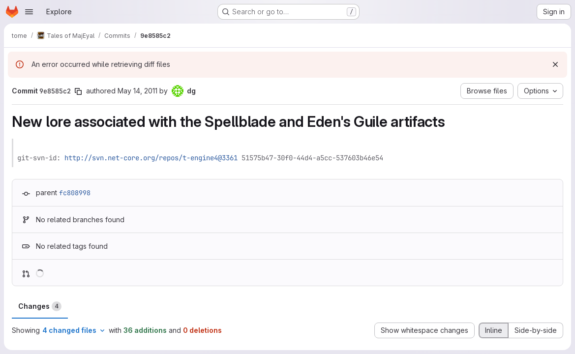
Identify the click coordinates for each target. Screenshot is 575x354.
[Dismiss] (555, 64)
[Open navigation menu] (29, 12)
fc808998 (75, 192)
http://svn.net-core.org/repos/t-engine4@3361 (151, 157)
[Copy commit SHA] (78, 91)
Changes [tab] (39, 306)
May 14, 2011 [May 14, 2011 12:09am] (137, 91)
